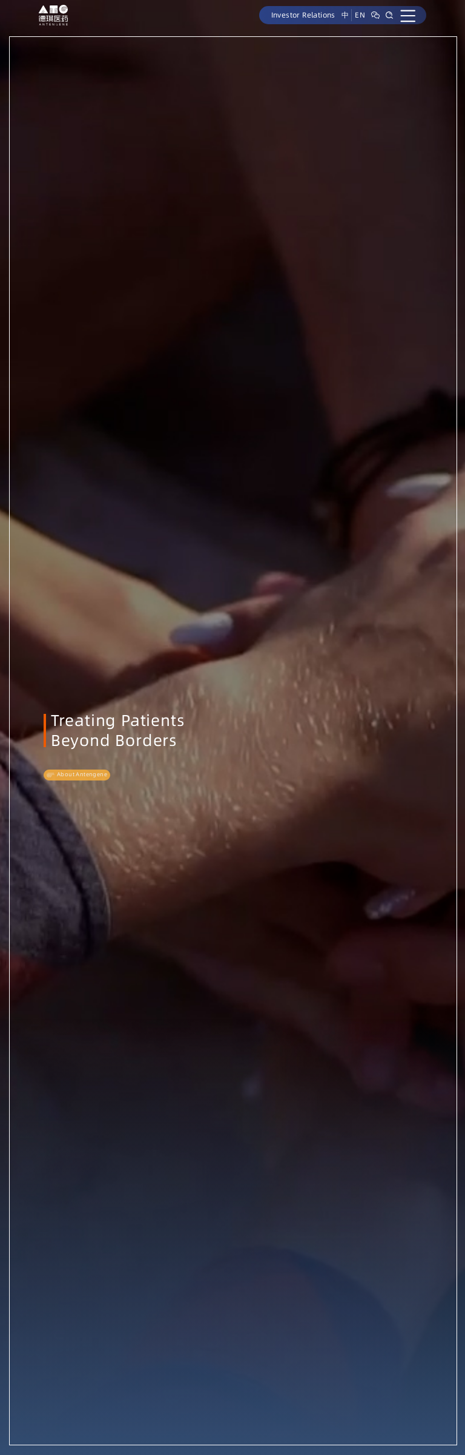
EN (360, 15)
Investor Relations (303, 15)
